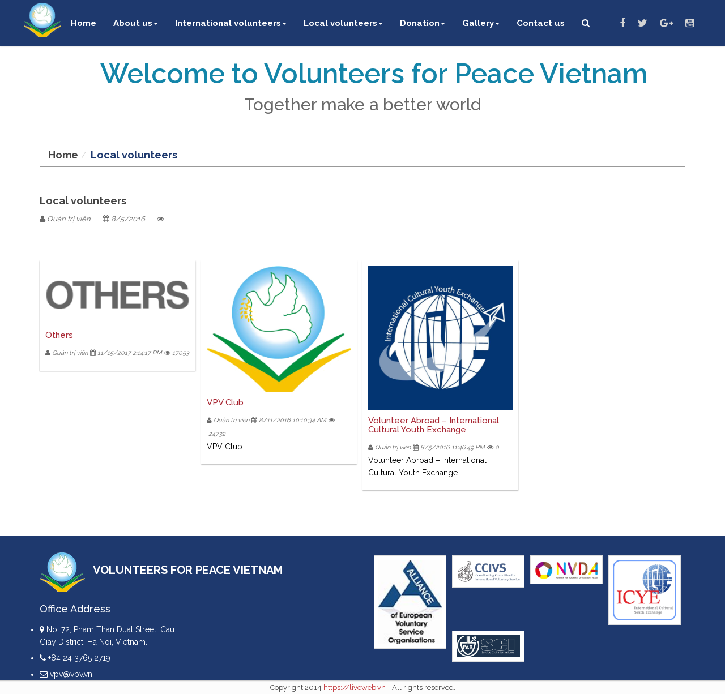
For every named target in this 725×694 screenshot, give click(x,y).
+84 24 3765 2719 (75, 657)
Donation (422, 23)
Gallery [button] (481, 23)
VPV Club (225, 402)
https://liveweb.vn (354, 687)
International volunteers (231, 23)
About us (135, 23)
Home (83, 23)
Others (59, 335)
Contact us (541, 23)
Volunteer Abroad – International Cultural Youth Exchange (433, 425)
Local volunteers (343, 23)
